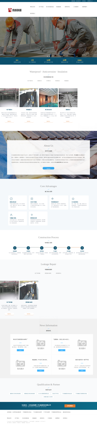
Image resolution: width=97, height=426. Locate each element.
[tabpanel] (48, 37)
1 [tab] (47, 56)
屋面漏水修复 (48, 275)
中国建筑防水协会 (27, 412)
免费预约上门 (90, 0)
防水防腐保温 (25, 418)
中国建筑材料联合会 (56, 412)
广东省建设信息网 (37, 412)
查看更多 (48, 200)
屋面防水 (39, 82)
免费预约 (57, 418)
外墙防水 (48, 82)
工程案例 (50, 418)
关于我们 (17, 418)
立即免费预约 (70, 405)
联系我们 (84, 0)
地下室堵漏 (37, 275)
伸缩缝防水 (58, 275)
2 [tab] (49, 56)
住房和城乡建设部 (16, 412)
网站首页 (9, 418)
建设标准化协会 (66, 412)
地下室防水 (30, 82)
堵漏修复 (66, 82)
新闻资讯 (42, 418)
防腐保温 (57, 82)
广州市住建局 (46, 412)
